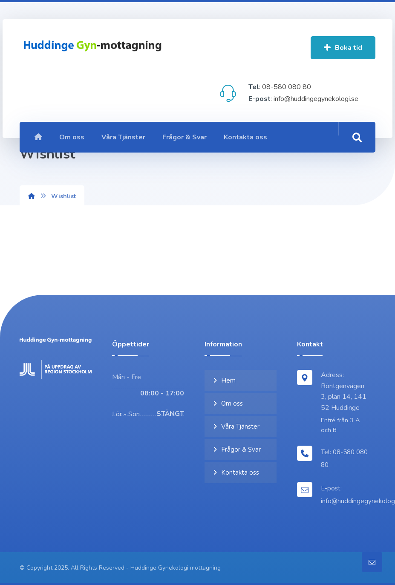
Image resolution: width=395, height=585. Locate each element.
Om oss (232, 403)
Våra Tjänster (240, 426)
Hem (228, 380)
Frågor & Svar (241, 449)
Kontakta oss (240, 472)
